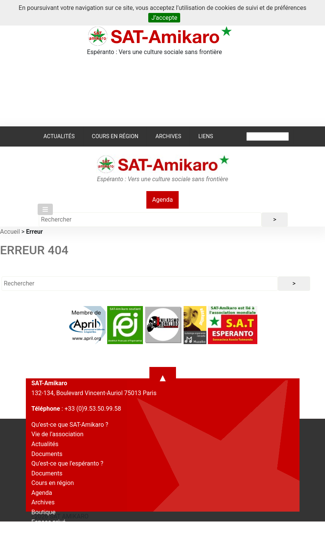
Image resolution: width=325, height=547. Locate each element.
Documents (47, 454)
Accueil (10, 231)
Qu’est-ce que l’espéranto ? (67, 463)
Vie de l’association (58, 434)
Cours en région (115, 136)
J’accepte (164, 17)
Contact (42, 531)
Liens (205, 136)
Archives (168, 136)
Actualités (59, 136)
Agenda (162, 199)
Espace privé (49, 522)
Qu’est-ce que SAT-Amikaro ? (70, 424)
